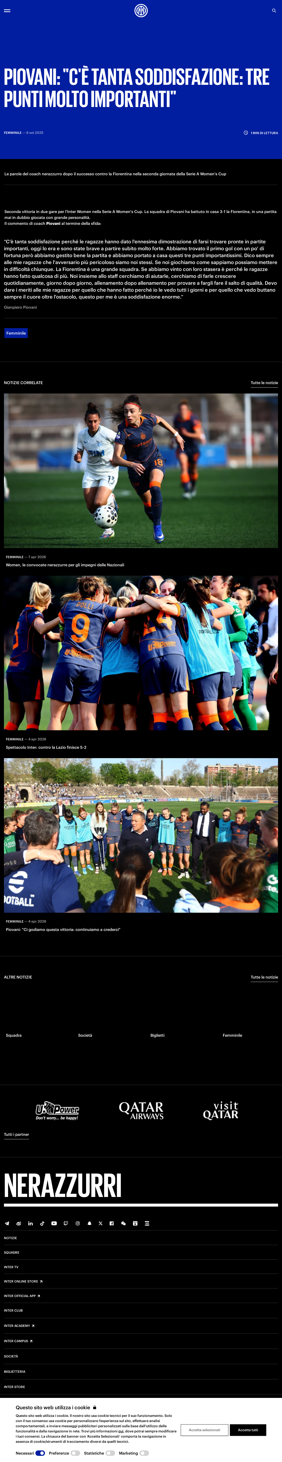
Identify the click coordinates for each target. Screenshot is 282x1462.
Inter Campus (16, 1348)
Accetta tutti (248, 1430)
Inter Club (13, 1317)
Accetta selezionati (204, 1430)
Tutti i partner (16, 1140)
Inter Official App (20, 1302)
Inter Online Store (21, 1288)
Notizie (10, 1245)
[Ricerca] (274, 11)
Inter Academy (17, 1332)
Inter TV (11, 1273)
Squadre (11, 1259)
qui (120, 1431)
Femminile (16, 370)
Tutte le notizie (264, 419)
